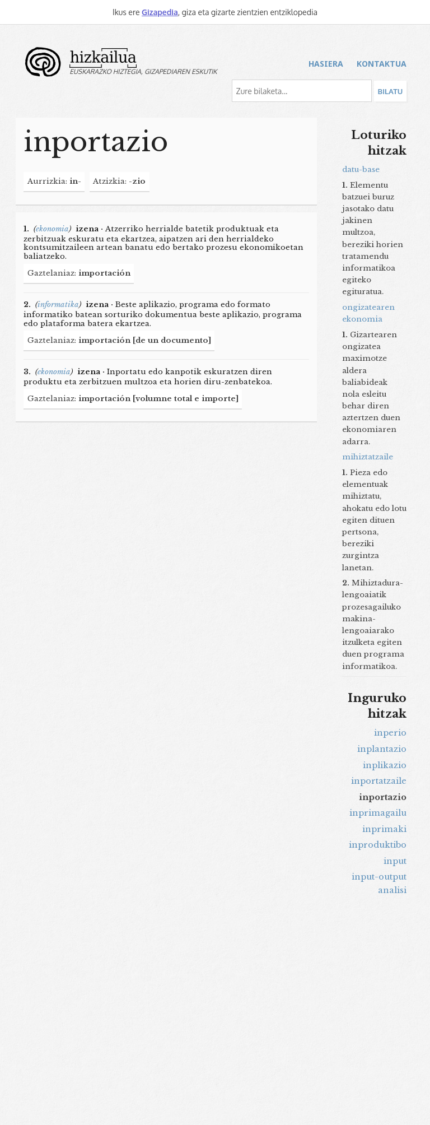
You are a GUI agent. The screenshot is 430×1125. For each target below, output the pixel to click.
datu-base (361, 169)
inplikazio (384, 765)
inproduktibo (377, 845)
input (395, 861)
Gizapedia (160, 12)
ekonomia (52, 229)
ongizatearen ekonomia (368, 313)
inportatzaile (378, 781)
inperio (390, 733)
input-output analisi (379, 883)
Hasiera (326, 63)
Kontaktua (381, 63)
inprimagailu (377, 813)
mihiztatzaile (367, 457)
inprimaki (384, 829)
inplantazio (381, 749)
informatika (58, 304)
